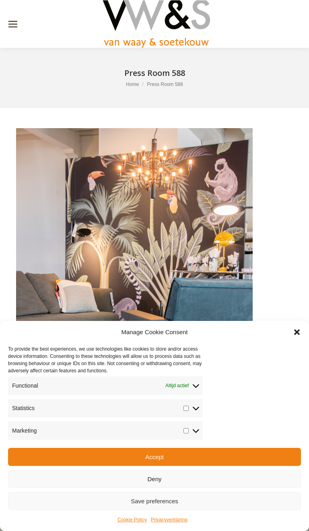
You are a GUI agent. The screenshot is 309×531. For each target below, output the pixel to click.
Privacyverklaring (169, 520)
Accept (154, 456)
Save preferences (154, 501)
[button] (297, 332)
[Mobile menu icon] (13, 24)
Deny (154, 479)
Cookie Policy (132, 520)
